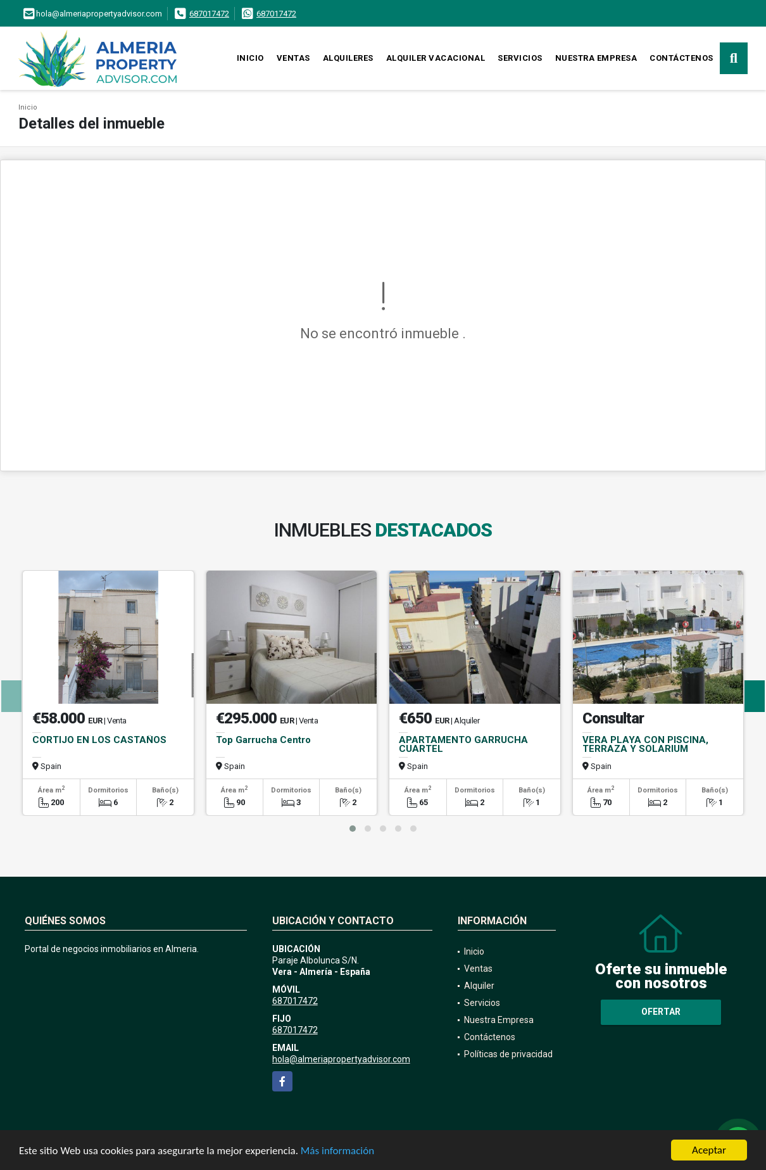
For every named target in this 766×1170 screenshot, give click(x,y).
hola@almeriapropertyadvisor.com (341, 1059)
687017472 (209, 13)
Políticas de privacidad (508, 1054)
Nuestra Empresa (596, 58)
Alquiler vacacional (436, 58)
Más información (337, 1152)
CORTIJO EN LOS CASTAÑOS (99, 740)
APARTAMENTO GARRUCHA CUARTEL (463, 744)
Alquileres (348, 58)
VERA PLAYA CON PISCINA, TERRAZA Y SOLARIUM (645, 744)
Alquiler (479, 986)
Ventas (293, 58)
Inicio (250, 58)
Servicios (520, 58)
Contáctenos (681, 58)
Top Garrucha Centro (263, 740)
